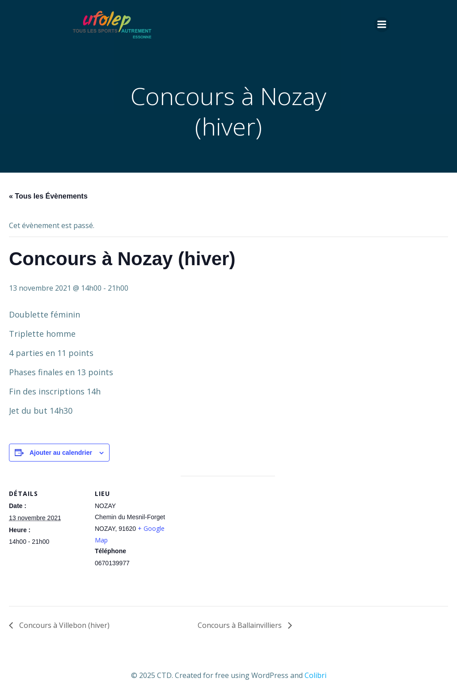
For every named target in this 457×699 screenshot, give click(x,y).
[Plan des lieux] (228, 538)
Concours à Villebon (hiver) (63, 625)
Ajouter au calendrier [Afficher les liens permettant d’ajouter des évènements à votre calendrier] (61, 452)
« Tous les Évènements (48, 196)
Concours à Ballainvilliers (241, 625)
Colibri (315, 675)
